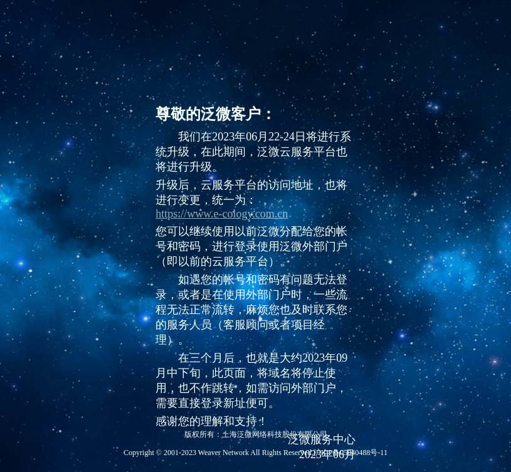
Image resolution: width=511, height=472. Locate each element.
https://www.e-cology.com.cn (221, 213)
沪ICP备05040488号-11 (350, 452)
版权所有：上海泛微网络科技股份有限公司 (255, 434)
